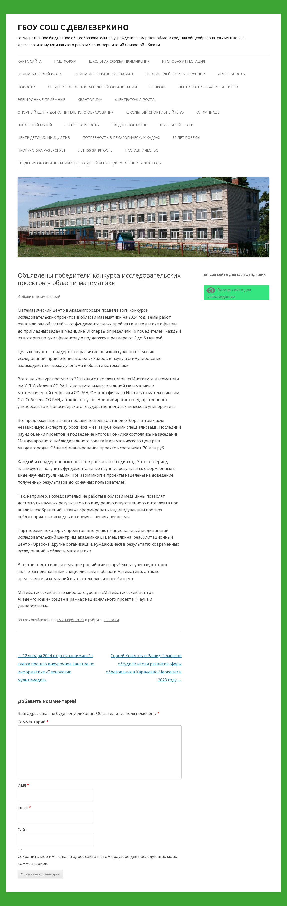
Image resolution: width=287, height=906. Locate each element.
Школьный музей (35, 125)
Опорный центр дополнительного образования (66, 112)
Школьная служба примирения (119, 61)
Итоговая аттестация (183, 61)
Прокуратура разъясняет (42, 150)
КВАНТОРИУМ (90, 99)
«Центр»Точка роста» (135, 99)
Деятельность (231, 74)
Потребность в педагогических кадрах (121, 137)
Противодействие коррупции (175, 74)
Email (24, 807)
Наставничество (142, 150)
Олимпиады (208, 112)
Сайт (22, 829)
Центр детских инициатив (44, 137)
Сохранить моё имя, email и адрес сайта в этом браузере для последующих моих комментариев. (97, 860)
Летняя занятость (81, 125)
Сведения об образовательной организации (92, 87)
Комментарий (33, 722)
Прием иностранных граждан (104, 74)
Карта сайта (30, 61)
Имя (23, 785)
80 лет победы (186, 137)
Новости (26, 87)
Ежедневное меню (129, 125)
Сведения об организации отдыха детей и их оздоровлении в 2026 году (89, 163)
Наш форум (65, 61)
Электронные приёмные (41, 99)
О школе (158, 87)
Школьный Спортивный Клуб (155, 112)
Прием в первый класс (40, 74)
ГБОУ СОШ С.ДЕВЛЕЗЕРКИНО (73, 27)
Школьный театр (176, 125)
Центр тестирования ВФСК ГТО (208, 87)
